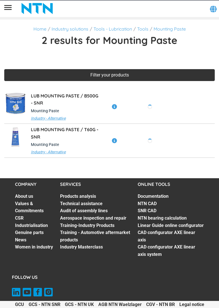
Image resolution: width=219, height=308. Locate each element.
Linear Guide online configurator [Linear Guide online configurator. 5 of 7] (171, 225)
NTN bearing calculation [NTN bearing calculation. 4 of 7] (162, 218)
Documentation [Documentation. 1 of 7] (153, 196)
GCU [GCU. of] (19, 304)
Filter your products (109, 75)
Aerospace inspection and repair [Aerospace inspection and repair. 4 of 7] (93, 218)
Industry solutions (70, 29)
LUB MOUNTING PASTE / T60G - (64, 133)
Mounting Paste (170, 29)
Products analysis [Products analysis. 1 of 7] (78, 196)
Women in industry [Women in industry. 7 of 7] (34, 247)
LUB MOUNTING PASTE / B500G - (64, 99)
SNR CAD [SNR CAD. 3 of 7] (147, 210)
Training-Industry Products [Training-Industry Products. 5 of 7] (87, 225)
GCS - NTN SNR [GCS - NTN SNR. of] (44, 304)
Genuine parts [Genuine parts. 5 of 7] (29, 232)
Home (39, 29)
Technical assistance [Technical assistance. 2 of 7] (81, 203)
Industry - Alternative (48, 118)
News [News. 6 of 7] (20, 240)
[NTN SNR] (37, 8)
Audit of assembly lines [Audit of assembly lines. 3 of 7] (84, 210)
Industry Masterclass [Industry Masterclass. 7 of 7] (81, 247)
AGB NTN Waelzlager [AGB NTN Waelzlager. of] (120, 304)
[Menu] (8, 8)
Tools (142, 29)
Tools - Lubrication (112, 29)
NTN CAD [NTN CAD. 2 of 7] (147, 203)
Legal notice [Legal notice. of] (191, 304)
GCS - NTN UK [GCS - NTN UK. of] (79, 304)
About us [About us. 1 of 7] (24, 196)
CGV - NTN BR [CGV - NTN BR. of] (160, 304)
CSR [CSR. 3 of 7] (19, 218)
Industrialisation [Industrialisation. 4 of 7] (31, 225)
